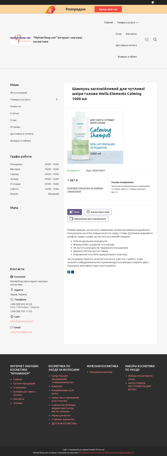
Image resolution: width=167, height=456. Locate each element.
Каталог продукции (24, 383)
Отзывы (15, 126)
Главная (108, 22)
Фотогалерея (18, 92)
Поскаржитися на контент (92, 453)
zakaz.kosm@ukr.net (21, 332)
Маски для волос (61, 415)
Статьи (14, 113)
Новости (15, 106)
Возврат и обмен (127, 56)
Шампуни (57, 386)
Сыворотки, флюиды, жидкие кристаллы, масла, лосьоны (64, 408)
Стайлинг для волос (63, 419)
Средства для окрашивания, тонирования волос (63, 379)
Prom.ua (100, 450)
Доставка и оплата (126, 45)
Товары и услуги (126, 22)
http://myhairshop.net (21, 321)
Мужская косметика (101, 372)
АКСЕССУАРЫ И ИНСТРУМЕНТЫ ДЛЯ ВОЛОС (139, 386)
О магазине (19, 387)
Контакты (131, 34)
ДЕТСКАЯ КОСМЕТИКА (64, 423)
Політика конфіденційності (120, 453)
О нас (119, 34)
